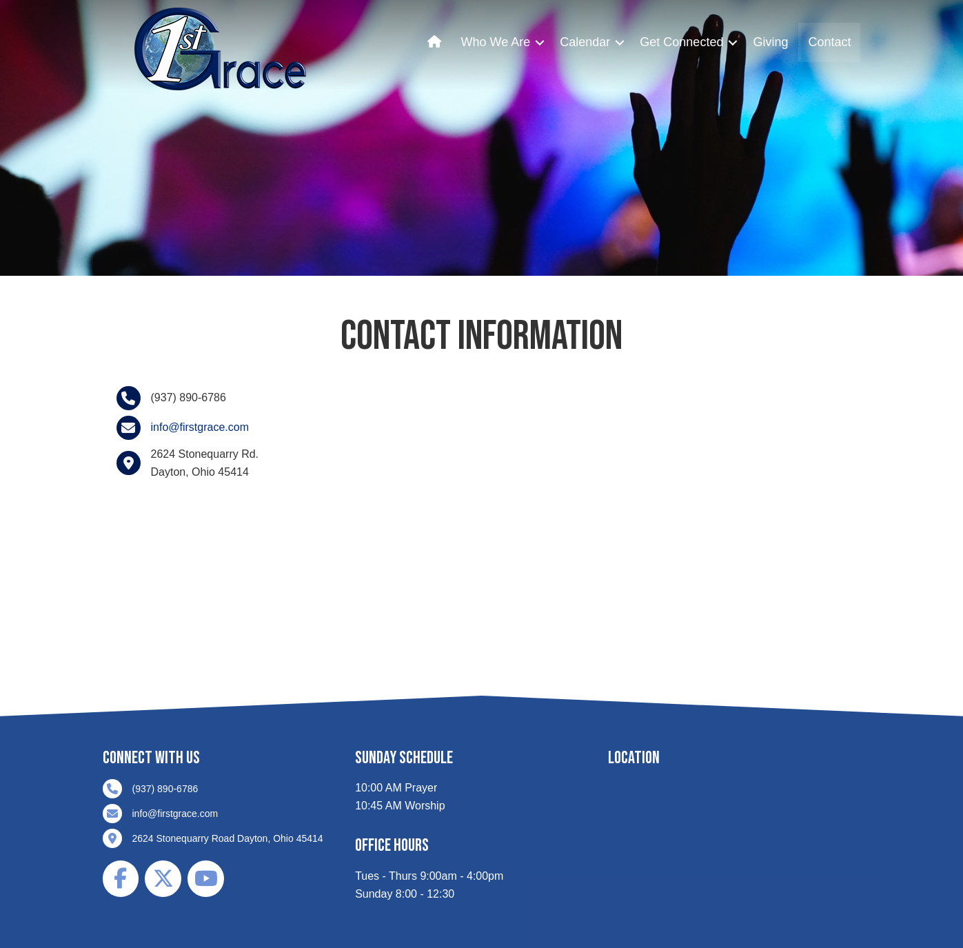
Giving (770, 42)
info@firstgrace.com (200, 427)
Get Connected (681, 42)
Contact (829, 42)
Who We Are (496, 42)
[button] (539, 42)
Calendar (585, 42)
